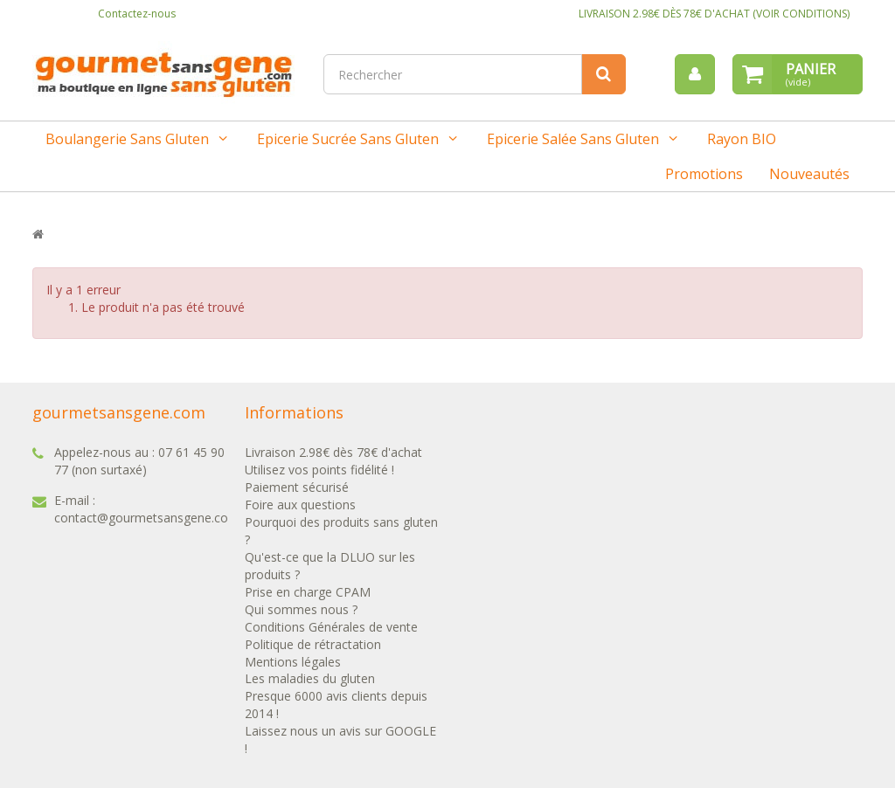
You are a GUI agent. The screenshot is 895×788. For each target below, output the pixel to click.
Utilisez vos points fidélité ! (319, 469)
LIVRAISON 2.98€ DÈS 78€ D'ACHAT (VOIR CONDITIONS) (714, 13)
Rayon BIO (741, 139)
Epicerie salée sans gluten (573, 139)
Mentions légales (293, 661)
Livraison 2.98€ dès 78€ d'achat (333, 452)
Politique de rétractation (313, 644)
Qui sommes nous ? (301, 609)
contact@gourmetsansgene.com (146, 517)
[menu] (695, 74)
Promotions (704, 173)
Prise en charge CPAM (308, 592)
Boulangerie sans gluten (127, 139)
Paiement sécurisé (297, 487)
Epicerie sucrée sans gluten (348, 139)
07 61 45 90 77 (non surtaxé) (139, 461)
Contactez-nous (137, 13)
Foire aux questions (300, 504)
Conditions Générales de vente (331, 627)
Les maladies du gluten (310, 678)
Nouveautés (809, 173)
